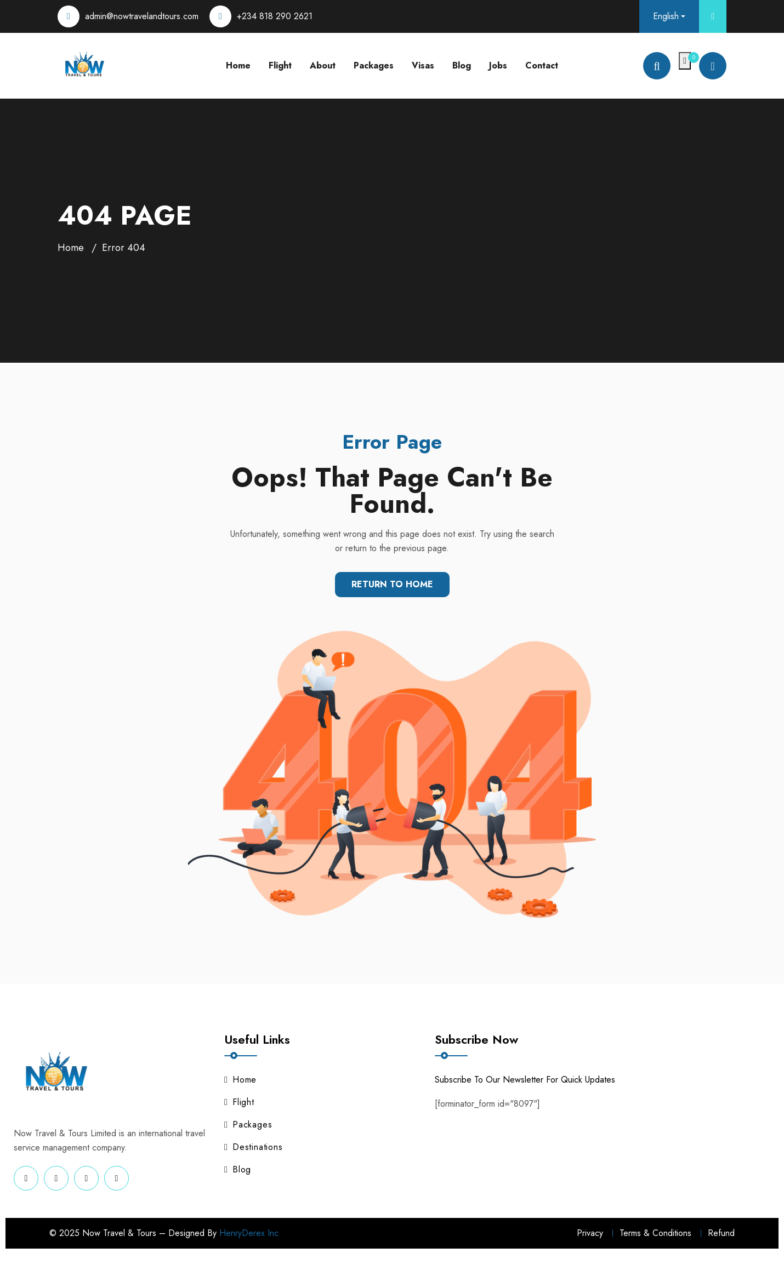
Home (238, 65)
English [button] (666, 16)
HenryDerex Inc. (250, 1233)
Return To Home (392, 584)
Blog (461, 65)
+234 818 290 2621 (275, 16)
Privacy (590, 1233)
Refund (721, 1233)
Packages (374, 65)
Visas (423, 65)
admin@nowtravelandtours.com (141, 16)
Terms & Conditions (655, 1233)
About (323, 65)
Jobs (498, 65)
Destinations (253, 1147)
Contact (541, 65)
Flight (280, 65)
